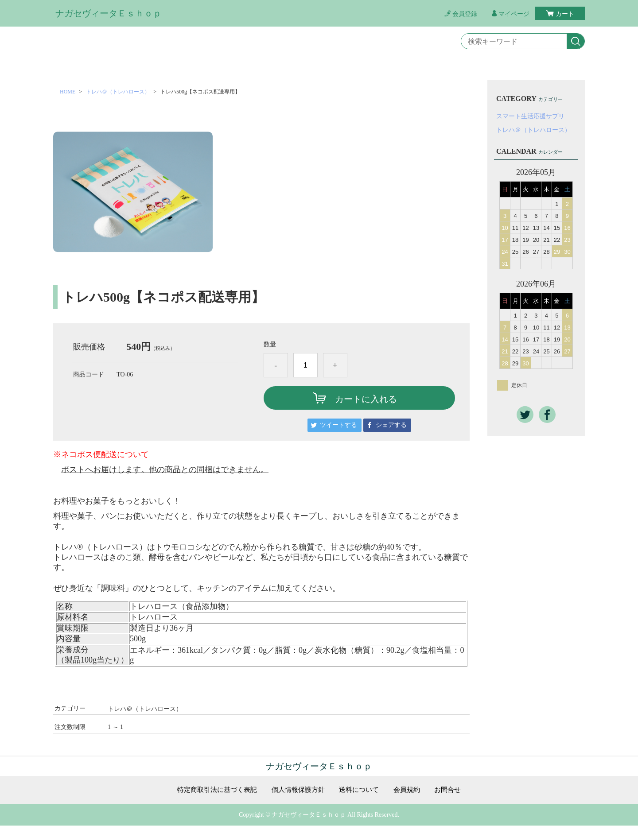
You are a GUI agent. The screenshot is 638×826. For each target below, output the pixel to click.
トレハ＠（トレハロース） (118, 92)
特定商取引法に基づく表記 (212, 790)
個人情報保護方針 (297, 790)
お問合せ (454, 790)
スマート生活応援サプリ (530, 116)
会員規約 (411, 790)
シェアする (391, 425)
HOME (67, 92)
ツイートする (338, 425)
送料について (361, 790)
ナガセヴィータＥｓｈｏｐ (108, 13)
